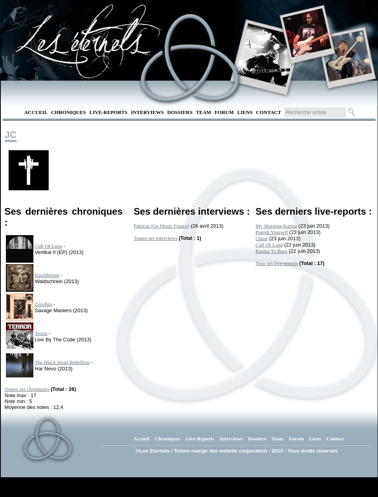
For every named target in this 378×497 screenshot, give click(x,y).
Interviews (147, 112)
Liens (244, 112)
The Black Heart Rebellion (62, 362)
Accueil (36, 112)
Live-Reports (108, 112)
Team (203, 112)
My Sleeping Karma (276, 226)
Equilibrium (47, 275)
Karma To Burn (271, 251)
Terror (41, 333)
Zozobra (43, 304)
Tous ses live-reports (277, 263)
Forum (224, 112)
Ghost (262, 238)
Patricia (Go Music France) (162, 226)
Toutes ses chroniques (27, 389)
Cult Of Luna (48, 246)
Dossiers (179, 112)
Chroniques (68, 112)
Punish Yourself (272, 232)
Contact (268, 112)
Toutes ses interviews (155, 238)
